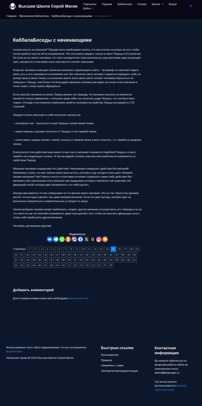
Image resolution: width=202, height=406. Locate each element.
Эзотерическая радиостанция (119, 371)
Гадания (107, 4)
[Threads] (92, 239)
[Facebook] (80, 239)
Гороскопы (89, 4)
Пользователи (110, 355)
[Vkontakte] (49, 239)
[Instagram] (99, 239)
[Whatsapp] (62, 239)
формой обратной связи (170, 388)
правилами (15, 352)
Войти (89, 8)
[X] (86, 239)
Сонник (141, 4)
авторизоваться (78, 306)
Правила (106, 360)
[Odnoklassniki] (68, 239)
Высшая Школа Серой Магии (47, 6)
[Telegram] (56, 239)
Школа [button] (157, 4)
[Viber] (74, 239)
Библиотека (124, 4)
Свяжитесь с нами (112, 365)
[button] (161, 4)
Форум (173, 4)
